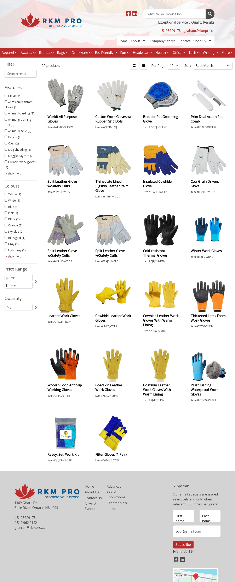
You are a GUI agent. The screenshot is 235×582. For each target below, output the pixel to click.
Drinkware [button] (80, 52)
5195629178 (171, 30)
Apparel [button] (8, 52)
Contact (184, 41)
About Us (92, 492)
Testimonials (115, 503)
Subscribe (183, 544)
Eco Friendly (104, 52)
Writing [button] (208, 52)
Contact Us (93, 498)
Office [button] (177, 52)
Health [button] (160, 52)
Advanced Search (114, 489)
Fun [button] (123, 52)
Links (111, 508)
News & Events (91, 506)
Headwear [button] (141, 52)
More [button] (225, 52)
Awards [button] (26, 52)
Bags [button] (61, 52)
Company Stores (163, 41)
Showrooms (115, 497)
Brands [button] (44, 52)
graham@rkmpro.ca (199, 30)
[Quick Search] (174, 14)
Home (123, 41)
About (135, 41)
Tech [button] (192, 52)
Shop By (199, 41)
